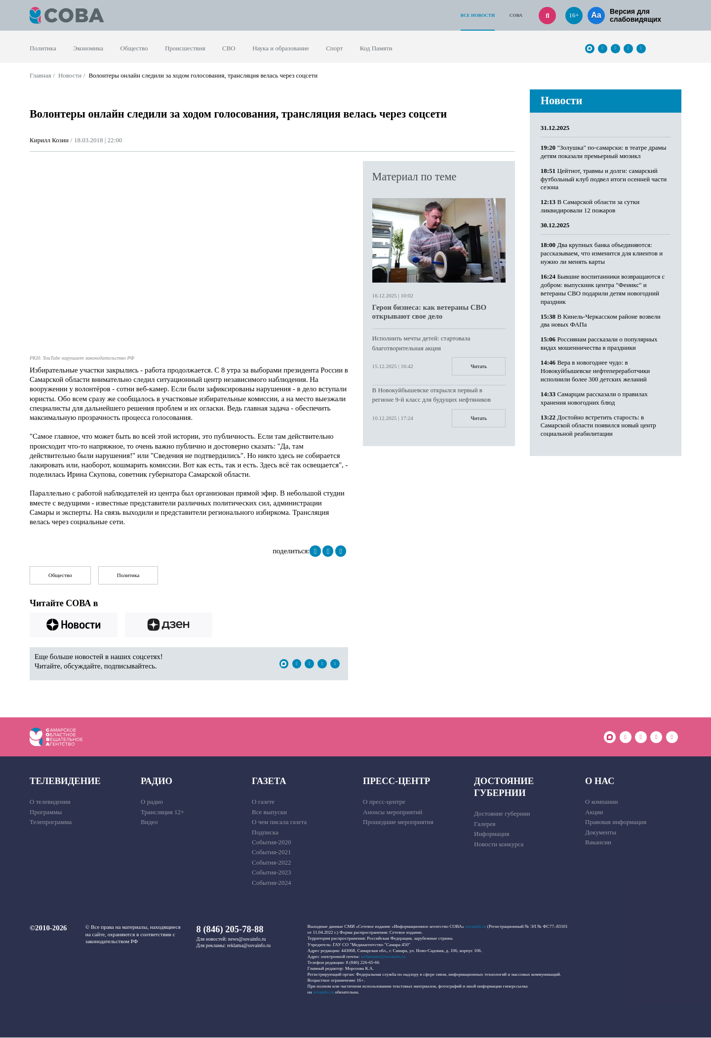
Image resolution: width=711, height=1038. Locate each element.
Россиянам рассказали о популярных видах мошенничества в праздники (599, 343)
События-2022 (271, 862)
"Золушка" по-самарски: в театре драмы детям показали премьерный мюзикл (604, 152)
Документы (600, 832)
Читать (479, 366)
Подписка (265, 832)
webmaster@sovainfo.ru (383, 956)
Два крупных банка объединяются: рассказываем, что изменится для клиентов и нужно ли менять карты (602, 253)
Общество (134, 48)
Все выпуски (269, 812)
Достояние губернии (504, 787)
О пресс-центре (384, 802)
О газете (263, 802)
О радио (152, 802)
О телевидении (50, 802)
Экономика (88, 48)
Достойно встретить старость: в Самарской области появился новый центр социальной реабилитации (598, 426)
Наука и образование (280, 48)
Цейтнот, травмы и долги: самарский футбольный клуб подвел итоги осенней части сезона (604, 179)
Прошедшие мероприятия (398, 822)
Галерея (485, 824)
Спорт (334, 48)
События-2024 (271, 882)
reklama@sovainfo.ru (249, 945)
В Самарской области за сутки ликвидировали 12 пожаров (590, 206)
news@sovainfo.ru (247, 939)
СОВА (516, 15)
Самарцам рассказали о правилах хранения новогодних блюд (594, 398)
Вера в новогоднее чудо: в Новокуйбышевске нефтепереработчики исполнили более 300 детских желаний (595, 371)
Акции (594, 812)
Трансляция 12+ (162, 812)
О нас (599, 781)
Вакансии (598, 842)
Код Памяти (376, 48)
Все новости (478, 15)
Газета (269, 781)
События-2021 (271, 852)
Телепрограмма (51, 822)
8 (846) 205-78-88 (230, 929)
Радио (156, 781)
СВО (229, 48)
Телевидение (65, 781)
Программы (46, 812)
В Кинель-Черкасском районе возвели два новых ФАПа (601, 321)
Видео (149, 822)
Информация (491, 834)
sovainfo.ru (476, 926)
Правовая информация (615, 822)
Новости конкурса (498, 844)
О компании (601, 802)
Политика (43, 48)
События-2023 (271, 872)
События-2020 (271, 842)
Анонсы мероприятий (393, 812)
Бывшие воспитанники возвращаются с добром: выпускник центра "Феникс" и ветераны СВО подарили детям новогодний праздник (603, 289)
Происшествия (185, 48)
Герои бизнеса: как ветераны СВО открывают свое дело (429, 311)
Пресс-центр (396, 781)
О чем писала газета (279, 822)
